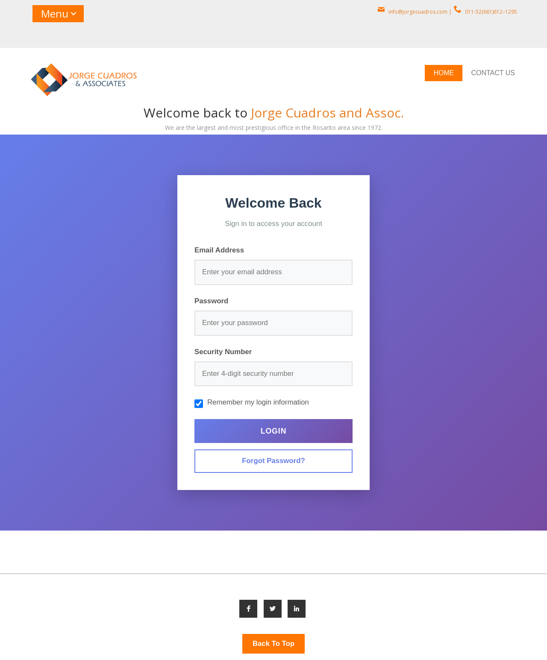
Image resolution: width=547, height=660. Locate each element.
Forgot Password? (273, 461)
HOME (443, 72)
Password (211, 301)
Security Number (223, 352)
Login (274, 431)
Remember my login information (258, 402)
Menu (54, 13)
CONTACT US (493, 72)
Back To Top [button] (273, 643)
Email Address (219, 250)
